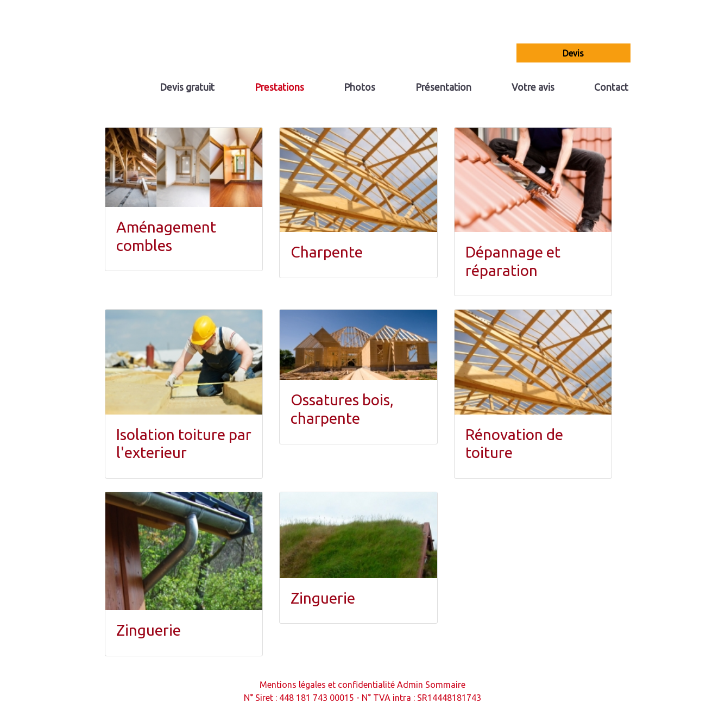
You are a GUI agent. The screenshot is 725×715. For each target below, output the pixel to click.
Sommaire (445, 684)
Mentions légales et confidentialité (327, 684)
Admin (410, 684)
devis (573, 53)
